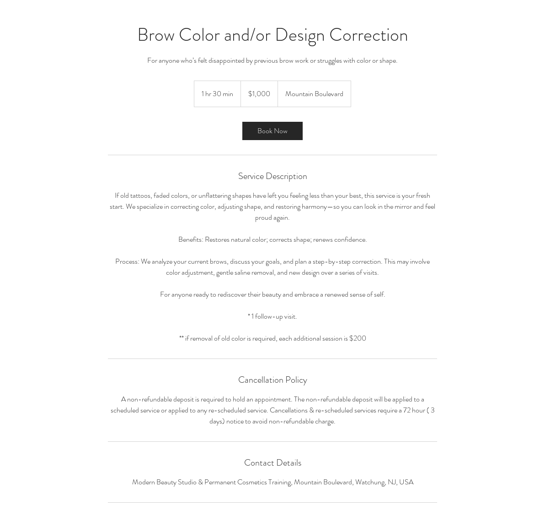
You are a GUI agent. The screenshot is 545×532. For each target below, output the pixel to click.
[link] (272, 131)
